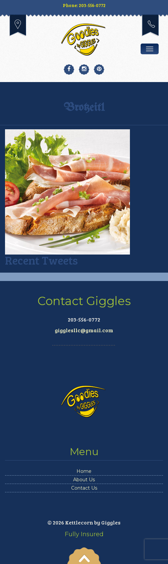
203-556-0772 (150, 25)
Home (84, 471)
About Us (84, 480)
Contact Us (84, 488)
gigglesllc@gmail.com (84, 330)
